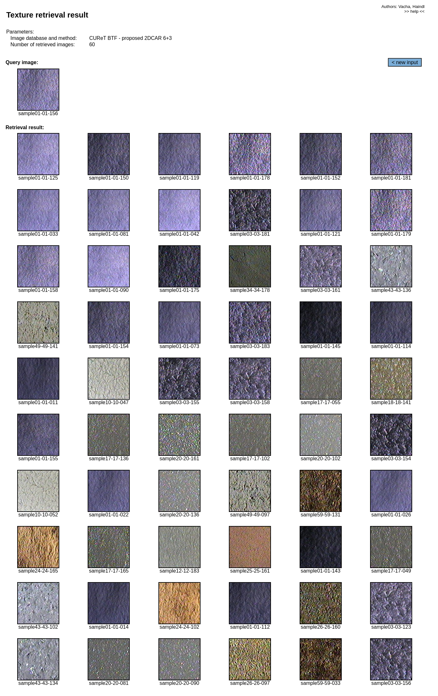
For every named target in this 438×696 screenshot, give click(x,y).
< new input (405, 62)
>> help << (414, 11)
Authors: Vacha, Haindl (402, 6)
